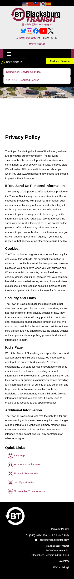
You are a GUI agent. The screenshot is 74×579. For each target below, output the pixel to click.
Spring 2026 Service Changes (23, 71)
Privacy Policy (60, 528)
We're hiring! (37, 43)
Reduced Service (60, 61)
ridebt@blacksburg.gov (37, 24)
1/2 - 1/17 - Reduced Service (22, 79)
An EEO (64, 561)
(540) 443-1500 (26, 37)
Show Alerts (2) (14, 62)
